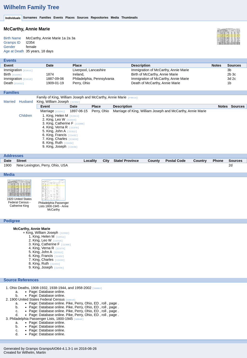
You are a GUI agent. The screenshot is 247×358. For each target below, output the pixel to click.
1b (229, 83)
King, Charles (62, 139)
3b (229, 70)
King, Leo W (61, 119)
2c (234, 79)
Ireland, (78, 74)
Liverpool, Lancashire (89, 70)
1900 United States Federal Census (42, 299)
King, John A (61, 131)
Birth (13, 74)
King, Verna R (62, 127)
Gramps (32, 349)
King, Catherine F (65, 123)
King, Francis (62, 135)
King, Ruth (60, 143)
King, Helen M (62, 115)
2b (229, 74)
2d (231, 165)
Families (45, 17)
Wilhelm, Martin (34, 352)
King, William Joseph (58, 101)
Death (14, 83)
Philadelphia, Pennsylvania (93, 79)
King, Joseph (62, 146)
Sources (82, 17)
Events (58, 17)
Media (115, 17)
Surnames (30, 17)
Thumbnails (129, 17)
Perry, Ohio (81, 83)
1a (64, 38)
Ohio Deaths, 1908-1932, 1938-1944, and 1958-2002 (56, 288)
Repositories (100, 17)
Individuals (13, 18)
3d (229, 79)
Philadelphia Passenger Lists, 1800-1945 (47, 319)
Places (70, 17)
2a (68, 38)
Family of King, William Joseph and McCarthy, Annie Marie (87, 97)
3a (73, 38)
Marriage (52, 111)
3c (234, 74)
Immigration (18, 70)
